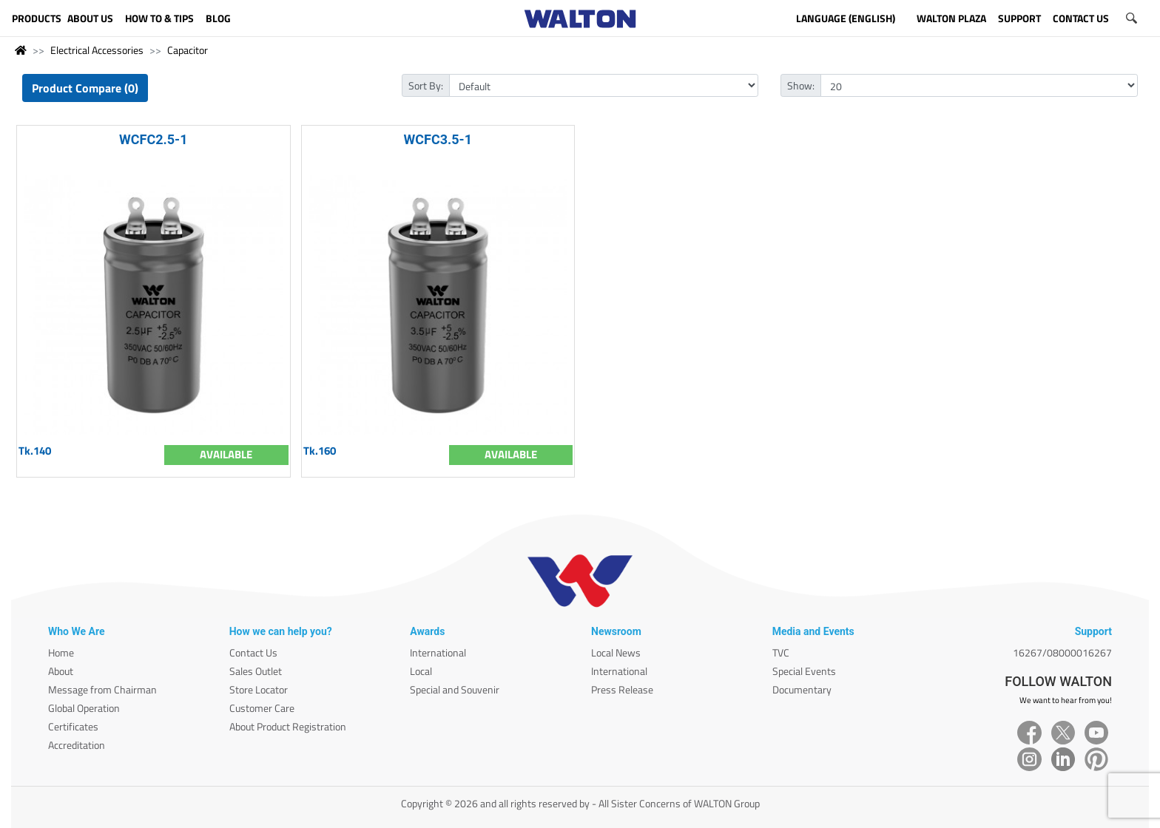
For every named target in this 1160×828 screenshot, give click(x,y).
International (438, 652)
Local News (616, 652)
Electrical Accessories (97, 50)
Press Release (622, 689)
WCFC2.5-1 (153, 139)
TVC (780, 652)
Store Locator (258, 689)
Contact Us (253, 652)
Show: (801, 85)
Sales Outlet (255, 671)
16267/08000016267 (1062, 652)
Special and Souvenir (454, 689)
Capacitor (187, 50)
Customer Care (261, 708)
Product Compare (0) (85, 88)
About (60, 671)
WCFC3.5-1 (438, 139)
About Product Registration (287, 726)
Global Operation (84, 708)
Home (61, 652)
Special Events (804, 671)
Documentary (802, 689)
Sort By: (425, 85)
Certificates (73, 726)
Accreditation (76, 745)
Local (421, 671)
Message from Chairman (102, 689)
